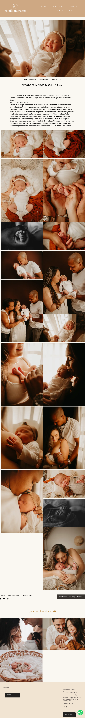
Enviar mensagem (71, 692)
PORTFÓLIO (58, 7)
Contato (69, 715)
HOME (43, 7)
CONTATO (73, 10)
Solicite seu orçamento (71, 597)
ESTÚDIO (74, 7)
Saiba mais (12, 695)
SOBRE (60, 10)
